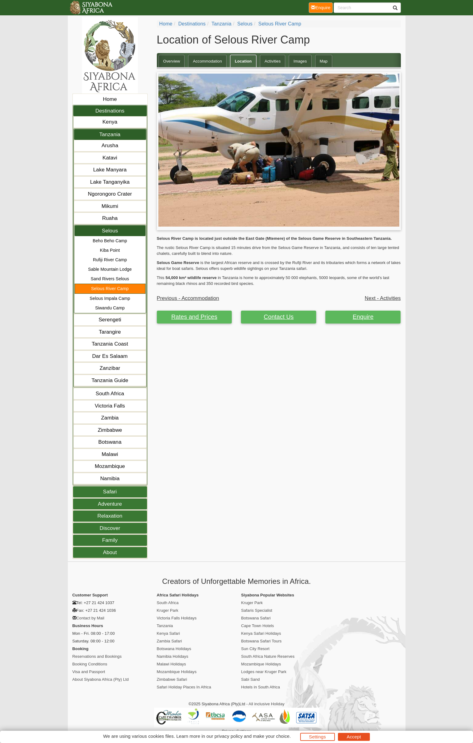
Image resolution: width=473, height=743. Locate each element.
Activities (273, 61)
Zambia (109, 418)
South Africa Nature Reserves (268, 656)
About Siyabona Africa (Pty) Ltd (100, 679)
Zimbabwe (110, 430)
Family (110, 540)
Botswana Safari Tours (261, 641)
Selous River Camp (110, 288)
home (166, 23)
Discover (110, 528)
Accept (354, 736)
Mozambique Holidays (177, 671)
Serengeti (110, 320)
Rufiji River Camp (110, 259)
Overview (171, 61)
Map (324, 61)
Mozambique (110, 466)
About (110, 552)
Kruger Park (167, 610)
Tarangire (110, 332)
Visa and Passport (88, 671)
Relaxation (109, 516)
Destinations (110, 111)
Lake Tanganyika (110, 182)
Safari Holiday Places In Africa (184, 687)
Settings (317, 736)
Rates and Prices (194, 316)
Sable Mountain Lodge (110, 269)
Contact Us (278, 316)
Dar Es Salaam (110, 356)
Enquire (363, 316)
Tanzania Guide (109, 380)
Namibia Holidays (172, 656)
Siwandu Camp (110, 307)
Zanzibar (110, 368)
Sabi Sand (250, 679)
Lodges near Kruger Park (264, 671)
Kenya (110, 122)
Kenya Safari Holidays (261, 633)
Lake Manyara (110, 170)
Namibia (109, 478)
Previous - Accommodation (188, 298)
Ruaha (110, 218)
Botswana (109, 442)
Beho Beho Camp (110, 240)
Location (243, 61)
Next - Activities (383, 298)
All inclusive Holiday (267, 704)
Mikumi (110, 206)
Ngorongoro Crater (110, 194)
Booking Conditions (89, 664)
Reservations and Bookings (97, 656)
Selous (110, 231)
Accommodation (207, 61)
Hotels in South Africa (260, 687)
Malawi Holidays (171, 664)
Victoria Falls (110, 406)
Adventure (110, 504)
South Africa (110, 393)
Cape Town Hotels (257, 625)
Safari (110, 492)
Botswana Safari (256, 618)
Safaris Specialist (257, 610)
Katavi (110, 158)
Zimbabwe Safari (172, 679)
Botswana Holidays (174, 648)
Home (110, 99)
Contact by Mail (90, 618)
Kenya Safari (168, 633)
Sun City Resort (255, 648)
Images (300, 61)
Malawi (110, 454)
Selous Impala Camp (110, 298)
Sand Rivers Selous (110, 278)
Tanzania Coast (110, 344)
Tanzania (110, 134)
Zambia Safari (169, 641)
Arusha (110, 145)
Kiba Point (110, 250)
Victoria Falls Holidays (177, 618)
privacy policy (228, 736)
